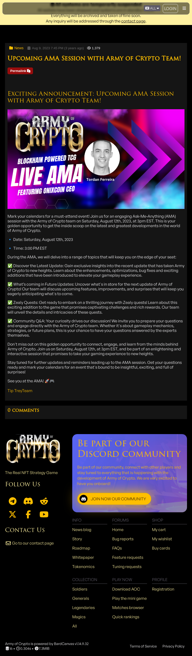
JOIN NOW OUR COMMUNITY (113, 499)
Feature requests (127, 557)
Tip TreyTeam (20, 390)
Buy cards (161, 548)
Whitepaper (83, 557)
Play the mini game (129, 598)
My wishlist (162, 538)
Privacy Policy (173, 646)
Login (170, 8)
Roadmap (81, 548)
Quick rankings (125, 616)
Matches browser (128, 607)
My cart (159, 529)
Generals (80, 598)
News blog (81, 529)
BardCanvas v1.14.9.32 (71, 643)
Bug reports (123, 538)
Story (77, 538)
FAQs (117, 548)
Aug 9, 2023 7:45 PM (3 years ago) (55, 48)
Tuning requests (127, 566)
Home (118, 529)
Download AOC (126, 589)
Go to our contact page (29, 543)
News (16, 48)
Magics (79, 616)
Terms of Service (143, 646)
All (74, 626)
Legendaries (83, 607)
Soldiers (79, 589)
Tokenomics (83, 566)
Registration (163, 589)
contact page (133, 20)
